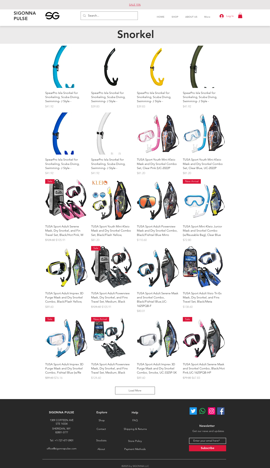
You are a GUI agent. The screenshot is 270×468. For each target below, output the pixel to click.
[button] (240, 15)
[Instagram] (211, 411)
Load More (135, 390)
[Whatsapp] (202, 411)
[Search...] (109, 16)
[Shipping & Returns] (135, 429)
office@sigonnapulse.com (61, 448)
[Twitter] (193, 411)
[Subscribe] (207, 448)
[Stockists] (101, 441)
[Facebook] (220, 411)
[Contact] (101, 429)
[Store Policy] (135, 441)
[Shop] (101, 420)
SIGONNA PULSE (61, 412)
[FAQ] (135, 420)
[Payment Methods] (135, 449)
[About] (101, 449)
